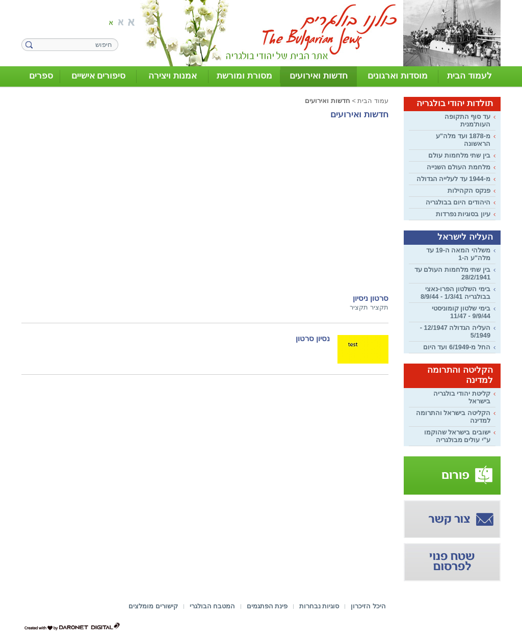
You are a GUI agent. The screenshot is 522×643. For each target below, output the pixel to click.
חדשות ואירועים (319, 76)
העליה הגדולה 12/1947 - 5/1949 (455, 331)
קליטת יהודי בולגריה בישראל (461, 397)
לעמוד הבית (469, 76)
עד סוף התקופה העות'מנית (467, 120)
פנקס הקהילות (469, 190)
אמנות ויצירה (172, 76)
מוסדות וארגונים (398, 76)
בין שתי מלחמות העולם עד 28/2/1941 (452, 273)
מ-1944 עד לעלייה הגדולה (453, 179)
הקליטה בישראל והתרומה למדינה (453, 416)
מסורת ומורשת (244, 76)
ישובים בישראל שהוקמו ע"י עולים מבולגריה (457, 436)
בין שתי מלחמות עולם (459, 155)
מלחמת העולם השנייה (458, 167)
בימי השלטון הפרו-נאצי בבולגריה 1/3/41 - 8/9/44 (455, 292)
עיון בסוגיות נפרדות (463, 214)
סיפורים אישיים (98, 76)
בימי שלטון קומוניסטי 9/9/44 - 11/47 (461, 312)
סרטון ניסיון (370, 298)
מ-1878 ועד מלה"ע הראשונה (463, 139)
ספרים (41, 76)
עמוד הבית (372, 101)
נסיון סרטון (313, 339)
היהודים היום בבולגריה (458, 202)
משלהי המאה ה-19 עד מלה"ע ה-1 (458, 254)
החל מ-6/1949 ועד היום (456, 347)
